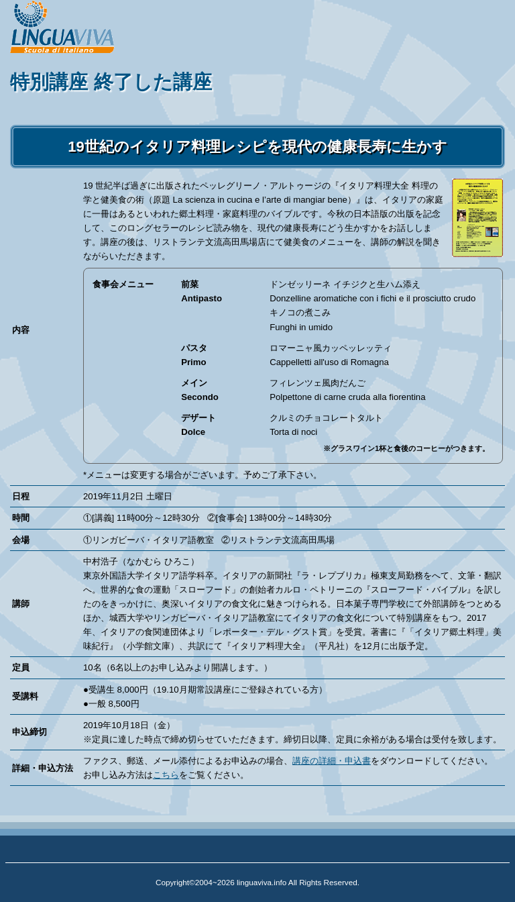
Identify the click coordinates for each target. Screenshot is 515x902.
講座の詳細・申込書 (331, 761)
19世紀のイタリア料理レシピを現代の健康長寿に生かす (257, 146)
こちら (166, 775)
